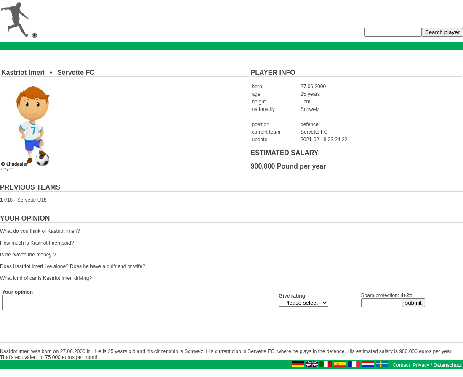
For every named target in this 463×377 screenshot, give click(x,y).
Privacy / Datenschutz (437, 368)
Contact (401, 368)
